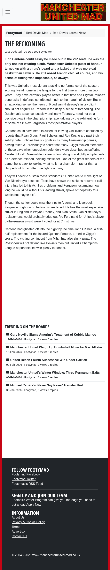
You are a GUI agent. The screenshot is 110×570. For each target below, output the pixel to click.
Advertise (18, 531)
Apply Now (33, 504)
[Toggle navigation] (7, 12)
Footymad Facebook (26, 474)
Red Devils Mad (37, 33)
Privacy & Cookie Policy (28, 522)
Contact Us (19, 536)
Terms (16, 526)
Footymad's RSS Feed (27, 483)
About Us (18, 517)
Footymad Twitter (23, 479)
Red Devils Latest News (69, 33)
